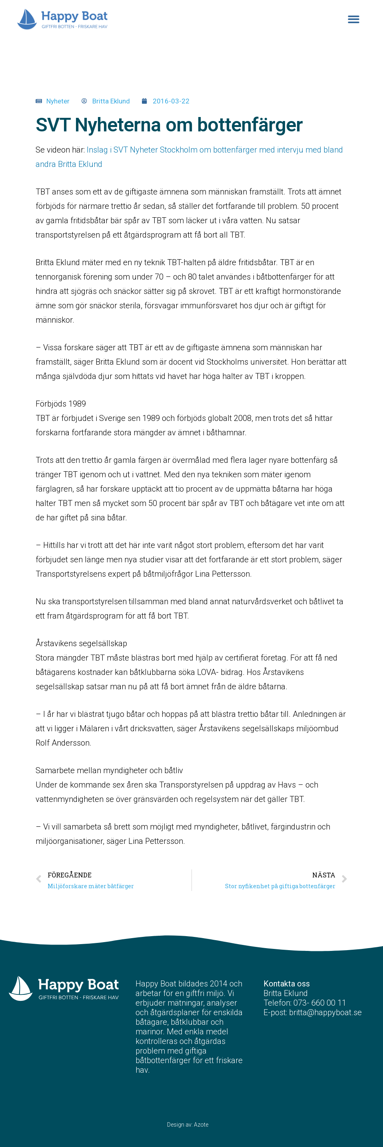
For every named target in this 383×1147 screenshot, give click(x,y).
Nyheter (58, 101)
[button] (354, 19)
